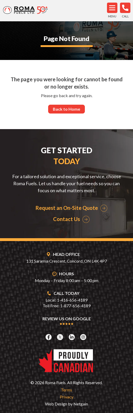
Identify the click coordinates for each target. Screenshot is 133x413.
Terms (66, 389)
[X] (60, 337)
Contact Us (66, 219)
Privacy (66, 396)
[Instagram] (83, 337)
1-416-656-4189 (72, 299)
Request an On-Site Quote (66, 208)
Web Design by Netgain (66, 403)
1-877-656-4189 (75, 305)
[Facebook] (49, 337)
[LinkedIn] (72, 337)
